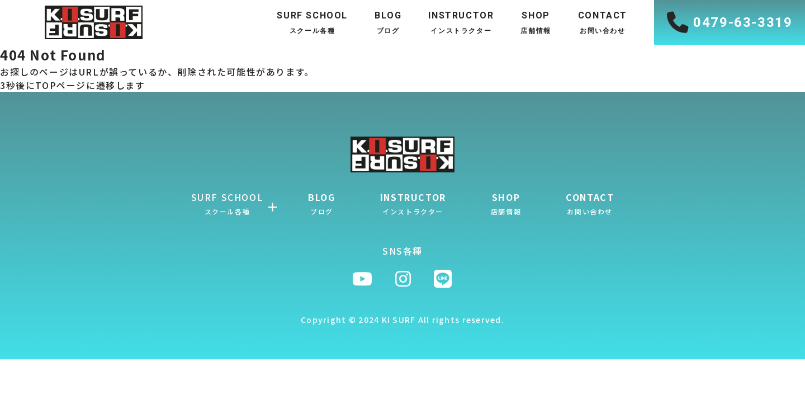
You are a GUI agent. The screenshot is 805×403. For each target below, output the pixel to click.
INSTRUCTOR (413, 203)
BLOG (321, 203)
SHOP (506, 203)
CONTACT (590, 203)
